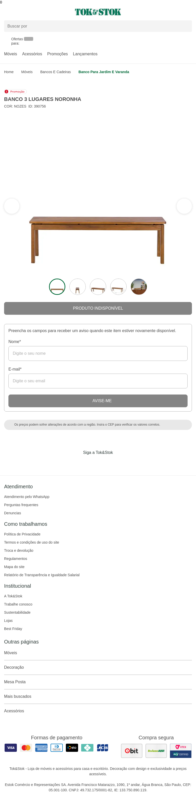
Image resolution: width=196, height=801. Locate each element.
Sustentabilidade (17, 612)
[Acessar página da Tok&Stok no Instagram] (91, 463)
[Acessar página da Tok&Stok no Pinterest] (105, 463)
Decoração (98, 667)
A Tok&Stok (13, 596)
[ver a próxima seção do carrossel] (11, 206)
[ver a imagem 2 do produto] (77, 287)
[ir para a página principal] (98, 12)
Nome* (14, 341)
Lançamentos (85, 54)
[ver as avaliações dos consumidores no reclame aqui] (156, 751)
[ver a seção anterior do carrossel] (184, 206)
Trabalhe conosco (18, 604)
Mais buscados (98, 696)
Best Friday (13, 629)
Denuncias (12, 513)
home (9, 72)
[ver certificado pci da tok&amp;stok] (180, 751)
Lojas (8, 621)
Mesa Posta (98, 682)
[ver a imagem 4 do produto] (118, 287)
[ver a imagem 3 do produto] (98, 287)
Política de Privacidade (22, 534)
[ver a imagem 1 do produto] (57, 287)
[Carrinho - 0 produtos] (189, 12)
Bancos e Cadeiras (55, 72)
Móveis (10, 54)
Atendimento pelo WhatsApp (26, 497)
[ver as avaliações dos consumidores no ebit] (131, 751)
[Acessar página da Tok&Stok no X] (119, 463)
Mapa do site (14, 567)
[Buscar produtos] (98, 26)
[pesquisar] (186, 26)
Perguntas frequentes (21, 505)
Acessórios (32, 54)
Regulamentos (15, 559)
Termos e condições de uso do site (31, 542)
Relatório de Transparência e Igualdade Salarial (42, 575)
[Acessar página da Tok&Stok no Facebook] (76, 463)
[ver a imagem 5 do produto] (139, 287)
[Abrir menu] (32, 12)
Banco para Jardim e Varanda (104, 72)
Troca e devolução (18, 550)
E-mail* (15, 369)
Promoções (57, 54)
